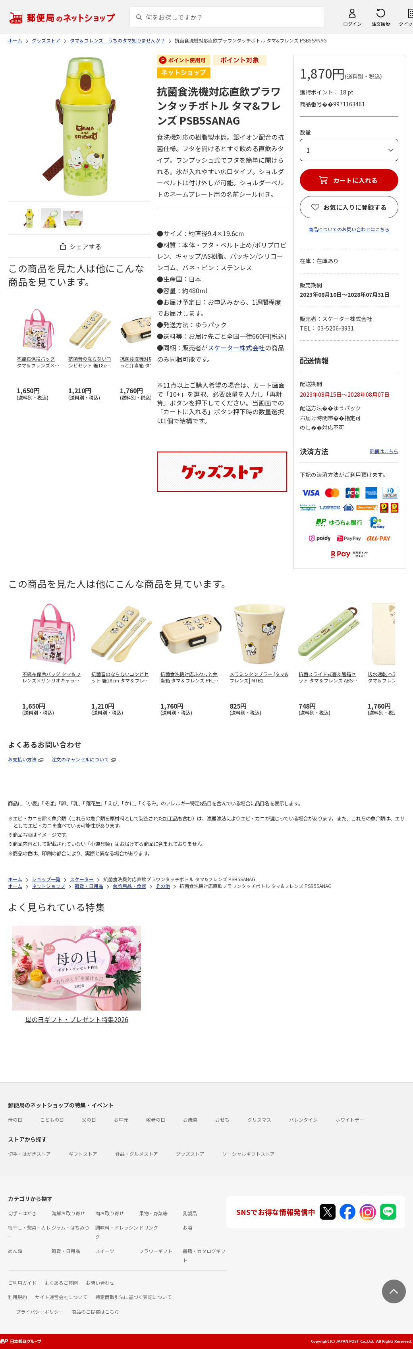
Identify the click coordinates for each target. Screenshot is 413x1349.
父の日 (89, 1119)
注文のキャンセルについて (80, 759)
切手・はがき (22, 1213)
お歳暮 (190, 1119)
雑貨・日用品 (66, 1250)
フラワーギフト (155, 1250)
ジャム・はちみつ (70, 1227)
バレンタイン (303, 1119)
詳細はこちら (384, 451)
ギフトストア (83, 1153)
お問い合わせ (100, 1282)
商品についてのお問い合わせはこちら (349, 229)
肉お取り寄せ (109, 1213)
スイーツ (104, 1250)
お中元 (121, 1119)
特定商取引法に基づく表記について (133, 1296)
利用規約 (17, 1296)
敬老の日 (155, 1119)
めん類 (15, 1250)
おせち (222, 1119)
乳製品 (190, 1213)
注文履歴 (381, 23)
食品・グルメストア (136, 1153)
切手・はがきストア (29, 1153)
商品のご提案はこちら (95, 1311)
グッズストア (190, 1153)
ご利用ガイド (22, 1282)
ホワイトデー (350, 1119)
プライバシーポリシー (40, 1311)
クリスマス (259, 1119)
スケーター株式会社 (236, 347)
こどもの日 (52, 1119)
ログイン (352, 23)
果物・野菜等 (153, 1213)
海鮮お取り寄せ (68, 1213)
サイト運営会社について (61, 1296)
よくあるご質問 (61, 1282)
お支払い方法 (22, 759)
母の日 (15, 1119)
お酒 (187, 1227)
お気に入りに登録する (355, 207)
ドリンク (148, 1227)
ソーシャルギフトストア (248, 1153)
